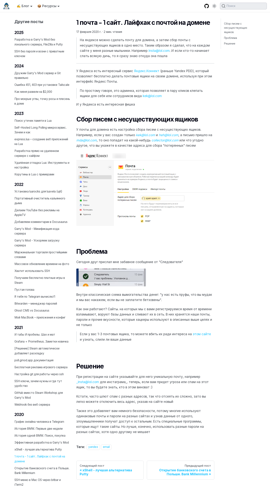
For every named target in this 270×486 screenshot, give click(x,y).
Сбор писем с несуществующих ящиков (235, 28)
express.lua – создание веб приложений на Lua (41, 141)
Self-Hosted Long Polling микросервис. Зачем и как (40, 130)
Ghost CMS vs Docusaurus (31, 310)
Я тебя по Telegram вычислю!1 (34, 296)
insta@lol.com (159, 51)
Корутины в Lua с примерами (34, 174)
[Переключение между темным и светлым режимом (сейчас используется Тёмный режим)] (214, 6)
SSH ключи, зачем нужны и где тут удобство (38, 383)
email (106, 447)
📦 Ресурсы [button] (46, 6)
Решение (229, 43)
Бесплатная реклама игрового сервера (41, 367)
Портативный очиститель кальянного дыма (39, 201)
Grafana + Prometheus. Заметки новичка (41, 341)
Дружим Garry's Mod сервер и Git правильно (37, 75)
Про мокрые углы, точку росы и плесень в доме (42, 101)
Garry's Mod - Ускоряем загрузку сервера (37, 243)
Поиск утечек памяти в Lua (33, 120)
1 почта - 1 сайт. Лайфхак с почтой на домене (39, 459)
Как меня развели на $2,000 (33, 92)
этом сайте (202, 334)
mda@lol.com (86, 140)
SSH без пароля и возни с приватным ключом (39, 54)
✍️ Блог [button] (23, 6)
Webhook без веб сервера (32, 404)
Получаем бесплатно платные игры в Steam (39, 280)
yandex (93, 447)
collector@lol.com (165, 140)
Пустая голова (24, 289)
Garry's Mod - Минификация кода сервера (36, 231)
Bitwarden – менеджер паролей (35, 303)
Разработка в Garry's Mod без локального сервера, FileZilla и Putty (38, 42)
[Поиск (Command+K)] (243, 6)
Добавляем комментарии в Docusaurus (41, 222)
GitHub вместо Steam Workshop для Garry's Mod (38, 395)
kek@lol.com (152, 96)
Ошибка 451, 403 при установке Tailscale (41, 85)
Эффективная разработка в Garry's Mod (41, 442)
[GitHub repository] (206, 6)
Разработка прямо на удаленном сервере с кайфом (36, 153)
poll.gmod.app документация (33, 360)
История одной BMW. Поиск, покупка (39, 435)
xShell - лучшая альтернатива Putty (38, 449)
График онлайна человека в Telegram (39, 421)
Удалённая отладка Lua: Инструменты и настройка (41, 165)
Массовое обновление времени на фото (41, 264)
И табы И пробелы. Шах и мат (34, 334)
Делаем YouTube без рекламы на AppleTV (36, 212)
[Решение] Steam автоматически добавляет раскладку (36, 351)
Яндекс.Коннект (146, 71)
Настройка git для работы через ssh (39, 374)
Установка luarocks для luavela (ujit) (38, 191)
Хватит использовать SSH (32, 271)
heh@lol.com (168, 135)
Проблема (230, 37)
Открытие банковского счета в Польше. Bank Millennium (41, 470)
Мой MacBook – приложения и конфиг (39, 317)
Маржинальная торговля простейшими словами (40, 255)
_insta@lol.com (87, 382)
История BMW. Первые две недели (38, 428)
